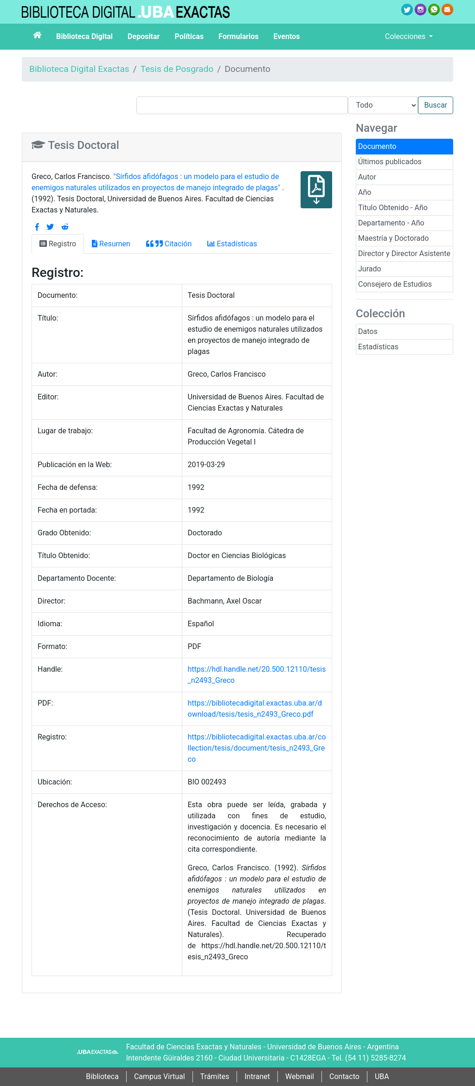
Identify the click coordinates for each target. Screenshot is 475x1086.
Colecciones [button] (406, 36)
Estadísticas (378, 346)
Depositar (144, 36)
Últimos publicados (390, 161)
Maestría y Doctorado (393, 238)
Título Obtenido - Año (393, 207)
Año (364, 192)
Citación (169, 243)
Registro (57, 243)
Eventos (287, 36)
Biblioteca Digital (84, 36)
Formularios (238, 36)
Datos (368, 331)
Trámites (215, 1076)
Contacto (344, 1076)
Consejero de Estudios (395, 284)
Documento (377, 146)
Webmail (299, 1076)
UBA (382, 1076)
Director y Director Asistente (404, 253)
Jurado (369, 268)
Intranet (257, 1076)
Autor (367, 177)
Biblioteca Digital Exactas (79, 69)
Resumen (111, 243)
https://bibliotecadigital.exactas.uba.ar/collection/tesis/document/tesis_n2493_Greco (257, 748)
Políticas (189, 36)
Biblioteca (102, 1076)
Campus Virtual (159, 1076)
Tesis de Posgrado (177, 69)
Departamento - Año (391, 222)
